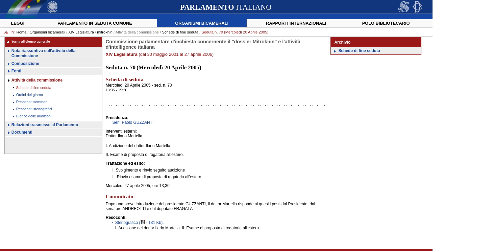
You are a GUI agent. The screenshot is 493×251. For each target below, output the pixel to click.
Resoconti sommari (31, 102)
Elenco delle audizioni (33, 116)
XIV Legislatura (81, 32)
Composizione (25, 63)
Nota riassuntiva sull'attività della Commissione (43, 53)
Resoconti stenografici (34, 109)
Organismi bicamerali (201, 23)
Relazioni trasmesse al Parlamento (44, 124)
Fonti (16, 71)
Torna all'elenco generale (30, 41)
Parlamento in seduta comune (94, 23)
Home (22, 32)
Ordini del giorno (29, 95)
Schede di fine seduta (180, 32)
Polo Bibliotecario (386, 23)
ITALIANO (225, 7)
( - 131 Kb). (139, 222)
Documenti (21, 132)
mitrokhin (104, 32)
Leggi (17, 23)
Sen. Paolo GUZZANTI (132, 122)
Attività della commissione (37, 80)
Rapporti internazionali (296, 23)
